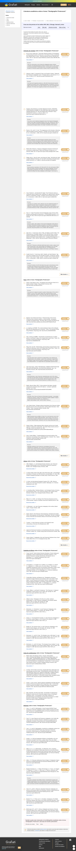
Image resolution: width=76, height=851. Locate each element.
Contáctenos (37, 830)
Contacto (57, 839)
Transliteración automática (44, 841)
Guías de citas (42, 842)
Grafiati (28, 20)
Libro (39, 27)
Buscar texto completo (31, 468)
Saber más (4, 848)
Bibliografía (27, 4)
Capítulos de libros (10, 22)
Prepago (33, 4)
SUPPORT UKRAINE (37, 1)
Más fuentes (64, 274)
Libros (8, 20)
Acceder (63, 4)
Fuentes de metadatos (59, 846)
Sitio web (44, 27)
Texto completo (29, 59)
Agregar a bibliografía (65, 54)
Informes (8, 25)
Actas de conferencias (11, 23)
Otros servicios (46, 4)
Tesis (8, 19)
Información (41, 848)
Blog (40, 846)
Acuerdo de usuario (59, 844)
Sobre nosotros (58, 841)
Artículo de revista (53, 27)
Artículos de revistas (10, 17)
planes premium (44, 829)
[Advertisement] (12, 47)
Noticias (38, 4)
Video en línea (62, 27)
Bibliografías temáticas (10, 11)
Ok (19, 847)
